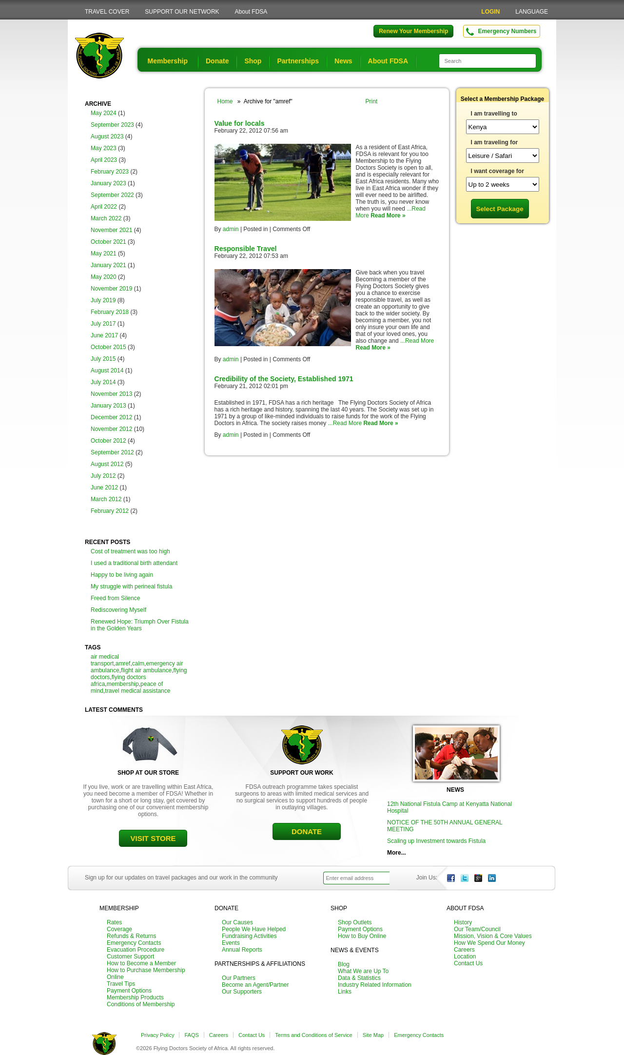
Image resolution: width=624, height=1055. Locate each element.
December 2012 (111, 417)
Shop (252, 61)
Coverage (119, 929)
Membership (168, 61)
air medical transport (105, 660)
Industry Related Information (374, 984)
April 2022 (104, 206)
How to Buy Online (362, 936)
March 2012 (106, 499)
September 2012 (112, 452)
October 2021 (108, 241)
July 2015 (103, 358)
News (343, 61)
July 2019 (103, 300)
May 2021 (104, 253)
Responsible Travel (245, 249)
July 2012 (103, 475)
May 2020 (104, 277)
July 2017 (103, 323)
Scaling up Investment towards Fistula (436, 841)
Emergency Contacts (134, 942)
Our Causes (237, 922)
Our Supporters (242, 991)
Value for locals (239, 123)
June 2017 (104, 335)
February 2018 (110, 312)
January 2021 (108, 265)
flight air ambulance (146, 670)
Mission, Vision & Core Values (493, 936)
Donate (217, 61)
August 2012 (107, 464)
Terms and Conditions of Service (313, 1035)
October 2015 (108, 347)
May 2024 (104, 113)
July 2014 (103, 382)
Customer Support (130, 956)
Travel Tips (121, 983)
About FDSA (251, 11)
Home (225, 101)
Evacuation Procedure (135, 949)
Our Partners (238, 978)
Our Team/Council (477, 929)
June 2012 (104, 487)
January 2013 (108, 405)
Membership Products (135, 997)
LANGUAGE (531, 11)
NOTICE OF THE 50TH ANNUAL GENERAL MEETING (444, 826)
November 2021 (111, 230)
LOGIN (490, 11)
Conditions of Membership (141, 1004)
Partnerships (298, 61)
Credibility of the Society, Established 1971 (283, 379)
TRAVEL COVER (107, 11)
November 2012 (111, 429)
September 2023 (112, 124)
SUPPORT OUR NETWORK (182, 11)
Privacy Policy (157, 1035)
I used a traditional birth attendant (134, 563)
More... (396, 852)
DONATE (307, 831)
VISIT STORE (153, 838)
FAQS (191, 1035)
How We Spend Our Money (489, 942)
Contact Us (468, 963)
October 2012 (108, 440)
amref (123, 663)
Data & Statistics (359, 978)
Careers (464, 949)
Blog (344, 964)
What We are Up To (363, 971)
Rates (114, 922)
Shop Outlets (354, 922)
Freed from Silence (115, 598)
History (463, 922)
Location (465, 956)
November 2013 (111, 394)
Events (231, 942)
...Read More (417, 340)
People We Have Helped (254, 929)
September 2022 (112, 195)
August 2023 (107, 136)
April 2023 (104, 159)
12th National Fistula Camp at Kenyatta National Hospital (449, 807)
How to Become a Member (141, 963)
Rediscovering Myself (118, 609)
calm (138, 663)
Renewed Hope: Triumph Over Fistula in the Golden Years (140, 625)
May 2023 (104, 148)
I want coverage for (497, 171)
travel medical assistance (137, 690)
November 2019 (111, 288)
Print (372, 101)
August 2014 (107, 370)
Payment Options (129, 990)
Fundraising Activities (249, 936)
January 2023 (108, 183)
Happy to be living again (122, 574)
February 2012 (110, 511)
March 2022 (106, 218)
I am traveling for (494, 142)
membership (123, 684)
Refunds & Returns (131, 936)
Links (344, 991)
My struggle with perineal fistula (131, 586)
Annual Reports (242, 949)
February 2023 (110, 171)
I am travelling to (494, 113)
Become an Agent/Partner (255, 984)
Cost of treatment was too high (130, 551)
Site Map (373, 1035)
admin (231, 229)
